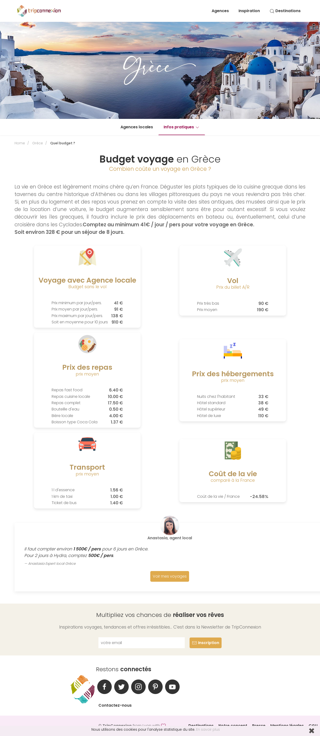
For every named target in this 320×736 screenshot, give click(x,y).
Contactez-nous (115, 705)
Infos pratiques (182, 127)
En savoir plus (208, 729)
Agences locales (136, 127)
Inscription (205, 643)
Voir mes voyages (170, 576)
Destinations (285, 11)
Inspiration (249, 11)
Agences (220, 11)
